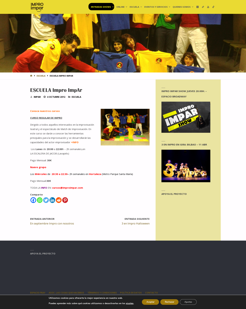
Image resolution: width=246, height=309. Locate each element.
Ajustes (189, 301)
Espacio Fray (37, 292)
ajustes (128, 303)
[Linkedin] (52, 200)
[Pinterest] (65, 200)
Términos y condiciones (103, 292)
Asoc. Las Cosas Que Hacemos (67, 292)
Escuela (41, 75)
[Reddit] (59, 200)
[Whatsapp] (40, 200)
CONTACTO (153, 292)
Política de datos (132, 292)
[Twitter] (46, 200)
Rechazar (169, 301)
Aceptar (149, 301)
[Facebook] (33, 200)
